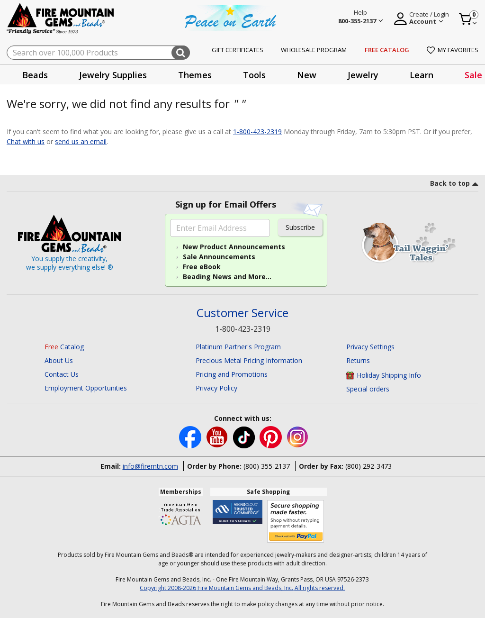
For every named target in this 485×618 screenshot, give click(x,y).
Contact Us (62, 374)
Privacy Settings (370, 346)
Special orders (367, 388)
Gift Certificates (237, 49)
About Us (59, 360)
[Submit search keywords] (180, 52)
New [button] (306, 75)
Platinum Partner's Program (238, 346)
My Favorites (452, 49)
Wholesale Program (314, 49)
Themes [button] (195, 75)
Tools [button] (254, 75)
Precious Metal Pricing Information (249, 360)
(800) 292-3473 (368, 466)
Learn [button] (421, 75)
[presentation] (35, 74)
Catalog (64, 346)
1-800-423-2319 (257, 131)
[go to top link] (454, 184)
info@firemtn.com (150, 466)
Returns (358, 360)
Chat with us (26, 141)
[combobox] (98, 52)
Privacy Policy (216, 387)
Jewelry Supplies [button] (113, 75)
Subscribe (300, 227)
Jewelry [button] (363, 75)
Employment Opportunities (86, 387)
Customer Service (242, 313)
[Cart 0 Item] (468, 19)
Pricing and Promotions (232, 374)
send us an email (81, 141)
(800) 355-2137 (266, 466)
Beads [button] (35, 75)
